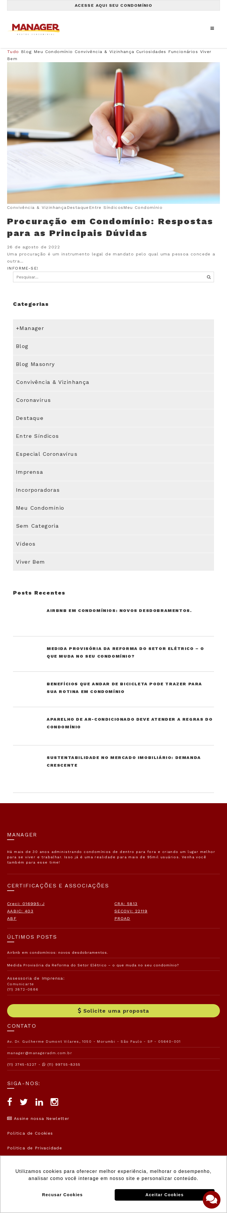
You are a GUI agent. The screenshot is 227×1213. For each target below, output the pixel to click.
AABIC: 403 (20, 911)
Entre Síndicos (37, 436)
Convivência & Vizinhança (104, 51)
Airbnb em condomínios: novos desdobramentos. (119, 610)
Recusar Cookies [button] (62, 1194)
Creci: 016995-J (26, 903)
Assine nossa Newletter (38, 1118)
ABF (12, 918)
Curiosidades (151, 51)
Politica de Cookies (30, 1133)
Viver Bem (30, 562)
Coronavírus (33, 400)
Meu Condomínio (53, 51)
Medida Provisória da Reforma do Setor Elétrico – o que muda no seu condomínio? (93, 965)
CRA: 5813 (126, 903)
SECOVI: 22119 (130, 911)
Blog (26, 51)
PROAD (122, 918)
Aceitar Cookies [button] (164, 1194)
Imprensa (29, 472)
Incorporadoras (38, 490)
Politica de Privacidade (34, 1148)
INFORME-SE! (22, 268)
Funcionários (183, 51)
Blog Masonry (35, 364)
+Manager (30, 328)
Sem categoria (37, 526)
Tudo (13, 51)
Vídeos (25, 544)
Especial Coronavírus (46, 454)
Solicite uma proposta (113, 1011)
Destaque (29, 418)
